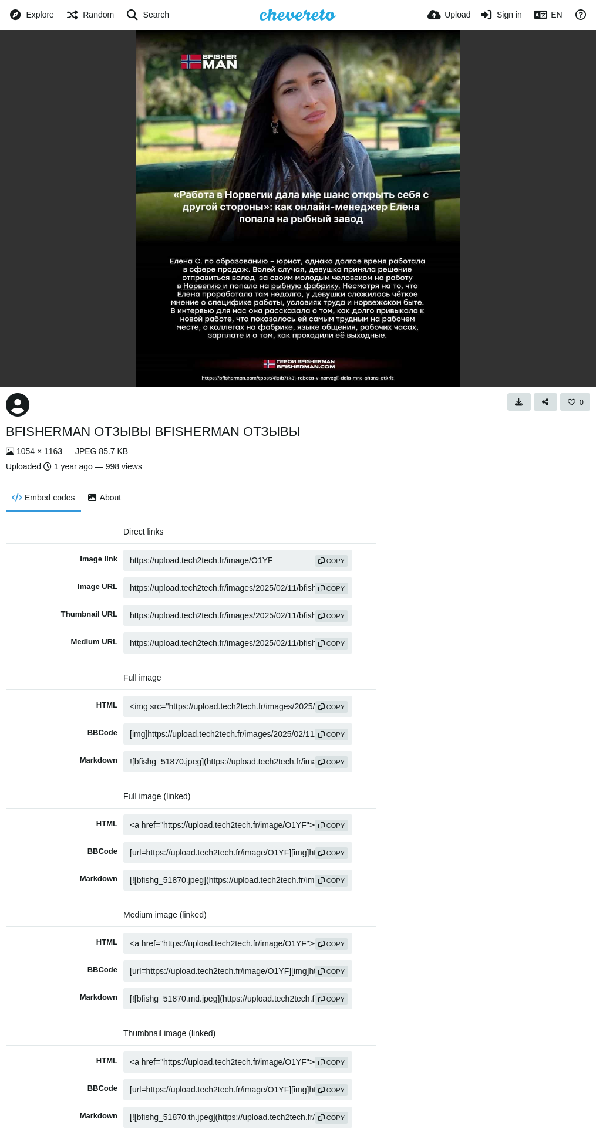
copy (331, 560)
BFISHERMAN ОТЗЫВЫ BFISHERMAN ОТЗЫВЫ (153, 431)
